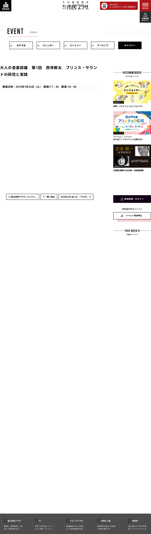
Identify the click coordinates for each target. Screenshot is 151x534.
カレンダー (48, 45)
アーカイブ (102, 45)
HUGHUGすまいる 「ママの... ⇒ (76, 196)
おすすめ (21, 45)
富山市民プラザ (75, 5)
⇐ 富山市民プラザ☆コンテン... (22, 196)
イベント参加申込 (134, 215)
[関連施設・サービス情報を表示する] (5, 5)
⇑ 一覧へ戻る (49, 196)
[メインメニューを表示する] (145, 5)
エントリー (75, 45)
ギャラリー (130, 45)
